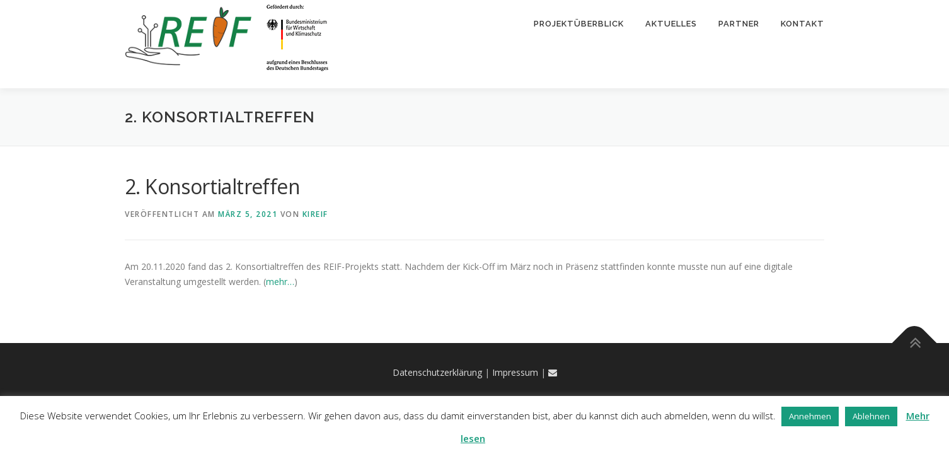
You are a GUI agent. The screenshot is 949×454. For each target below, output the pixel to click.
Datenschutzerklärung (437, 373)
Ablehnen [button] (871, 416)
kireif (315, 214)
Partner (738, 23)
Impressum (515, 373)
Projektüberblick (579, 23)
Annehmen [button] (810, 416)
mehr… (280, 282)
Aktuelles (671, 23)
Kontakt (802, 23)
